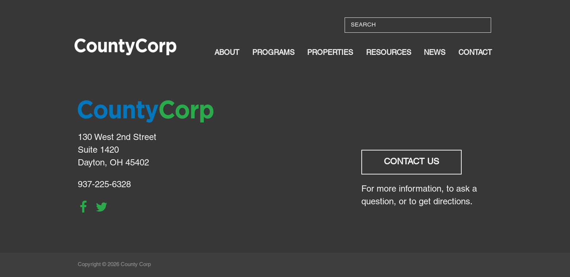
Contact (475, 53)
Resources (388, 53)
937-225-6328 (104, 185)
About (226, 53)
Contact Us (411, 162)
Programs (273, 53)
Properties (330, 53)
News (434, 53)
